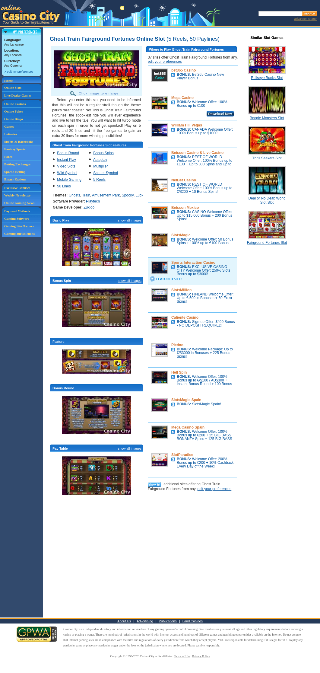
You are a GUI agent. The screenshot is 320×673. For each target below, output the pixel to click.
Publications (168, 621)
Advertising (145, 621)
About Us (124, 621)
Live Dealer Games (17, 95)
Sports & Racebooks (18, 141)
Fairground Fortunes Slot (267, 243)
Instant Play (66, 160)
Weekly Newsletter (17, 195)
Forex (8, 156)
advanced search (305, 19)
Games (9, 126)
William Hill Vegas (186, 125)
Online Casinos (15, 104)
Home (8, 80)
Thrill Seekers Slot (266, 158)
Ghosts (74, 195)
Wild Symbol (67, 173)
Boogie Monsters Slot (267, 118)
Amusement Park (106, 195)
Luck (139, 195)
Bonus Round (68, 153)
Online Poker (13, 111)
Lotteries (10, 134)
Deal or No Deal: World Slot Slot (266, 200)
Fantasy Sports (15, 149)
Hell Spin (179, 372)
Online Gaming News (19, 203)
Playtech (93, 201)
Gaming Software (16, 218)
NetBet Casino (183, 180)
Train (86, 195)
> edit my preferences (18, 71)
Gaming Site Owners (19, 226)
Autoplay (100, 160)
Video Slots (66, 166)
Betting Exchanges (17, 164)
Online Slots (12, 87)
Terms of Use (182, 656)
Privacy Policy (201, 656)
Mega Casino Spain (187, 427)
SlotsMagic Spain (186, 400)
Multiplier (100, 166)
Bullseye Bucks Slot (267, 78)
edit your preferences (165, 61)
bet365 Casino (183, 70)
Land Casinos (192, 621)
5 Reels (99, 179)
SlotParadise (182, 455)
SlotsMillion (181, 290)
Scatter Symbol (105, 173)
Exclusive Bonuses (17, 188)
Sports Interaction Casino (193, 262)
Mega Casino (182, 98)
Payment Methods (17, 211)
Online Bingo (13, 119)
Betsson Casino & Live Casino (197, 153)
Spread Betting (14, 172)
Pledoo (177, 345)
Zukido (89, 207)
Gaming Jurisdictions (19, 233)
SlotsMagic (180, 235)
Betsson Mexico (185, 208)
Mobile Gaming (69, 179)
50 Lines (64, 186)
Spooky (128, 195)
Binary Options (15, 179)
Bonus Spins (103, 153)
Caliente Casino (184, 317)
